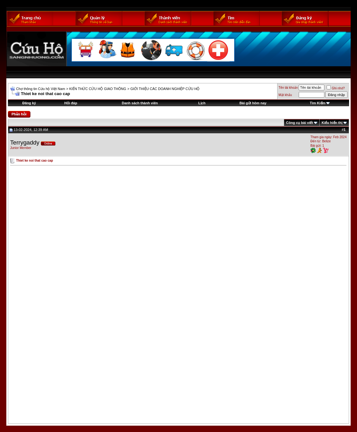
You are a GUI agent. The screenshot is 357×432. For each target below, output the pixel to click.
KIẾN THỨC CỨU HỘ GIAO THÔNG (97, 89)
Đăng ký (29, 103)
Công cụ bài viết (299, 123)
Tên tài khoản (288, 87)
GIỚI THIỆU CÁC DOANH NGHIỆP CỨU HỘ (165, 89)
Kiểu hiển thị (332, 123)
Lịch (202, 103)
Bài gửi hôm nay (252, 103)
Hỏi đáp (70, 103)
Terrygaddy (24, 142)
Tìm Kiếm (317, 103)
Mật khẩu (285, 95)
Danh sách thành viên (140, 103)
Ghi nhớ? (336, 88)
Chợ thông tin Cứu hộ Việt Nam (40, 89)
